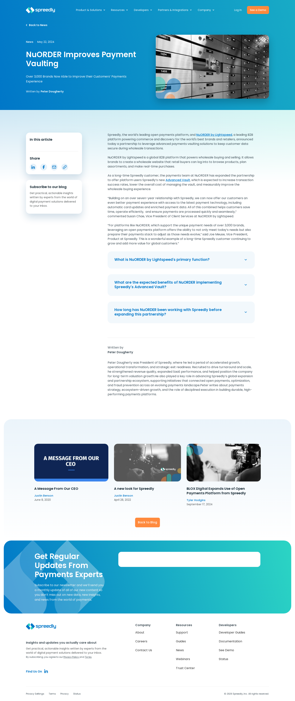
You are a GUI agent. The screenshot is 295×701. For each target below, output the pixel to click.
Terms (52, 693)
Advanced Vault (178, 180)
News (180, 650)
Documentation (230, 641)
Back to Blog (147, 522)
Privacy (64, 693)
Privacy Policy (71, 657)
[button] (90, 10)
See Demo (226, 650)
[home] (42, 10)
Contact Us (143, 650)
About (139, 632)
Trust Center (185, 668)
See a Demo (258, 10)
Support (182, 632)
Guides (181, 641)
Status (223, 659)
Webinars (183, 659)
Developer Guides (232, 632)
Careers (141, 641)
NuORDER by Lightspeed (214, 135)
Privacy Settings (35, 693)
